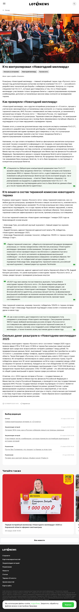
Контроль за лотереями (11, 71)
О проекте (6, 555)
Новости (6, 570)
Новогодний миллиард (29, 71)
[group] (38, 504)
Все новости (39, 540)
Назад (6, 10)
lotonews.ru (9, 591)
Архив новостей (8, 582)
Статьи (5, 574)
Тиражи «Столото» (9, 578)
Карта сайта (7, 586)
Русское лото (43, 71)
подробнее (35, 603)
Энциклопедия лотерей (11, 563)
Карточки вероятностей (11, 559)
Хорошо (68, 605)
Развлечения (7, 567)
